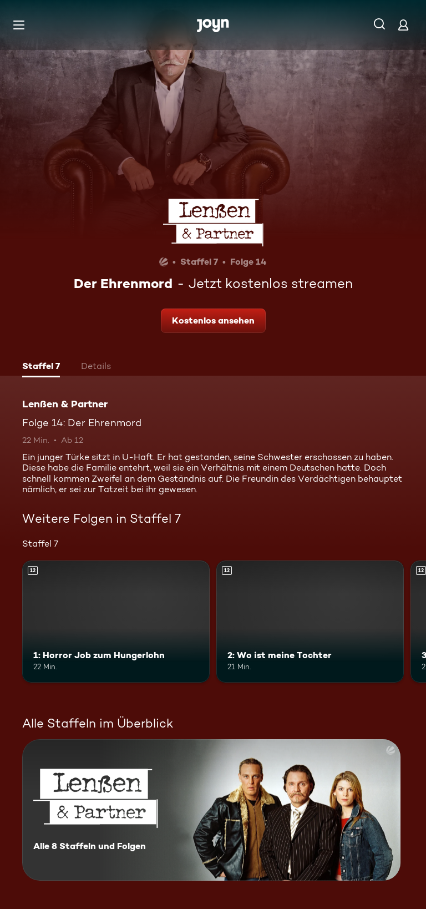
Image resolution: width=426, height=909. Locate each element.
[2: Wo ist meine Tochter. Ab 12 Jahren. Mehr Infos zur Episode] (310, 621)
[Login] (403, 24)
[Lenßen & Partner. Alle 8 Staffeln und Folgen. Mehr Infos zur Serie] (211, 810)
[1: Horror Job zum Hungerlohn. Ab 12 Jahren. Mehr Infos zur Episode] (116, 621)
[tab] (41, 367)
